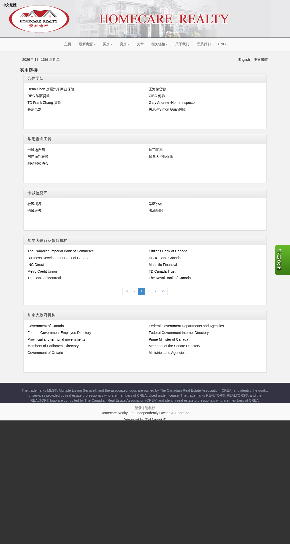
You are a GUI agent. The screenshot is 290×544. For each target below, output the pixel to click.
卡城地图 (156, 211)
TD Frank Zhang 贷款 (44, 103)
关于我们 (182, 44)
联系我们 (204, 44)
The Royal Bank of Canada (170, 278)
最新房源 (87, 44)
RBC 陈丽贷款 (39, 96)
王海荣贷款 (157, 89)
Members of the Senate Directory (174, 346)
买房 (107, 44)
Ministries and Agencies (167, 353)
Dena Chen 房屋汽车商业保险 (51, 89)
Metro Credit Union (42, 271)
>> (163, 291)
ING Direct (36, 265)
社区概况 (35, 204)
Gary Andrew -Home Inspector (172, 103)
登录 (138, 408)
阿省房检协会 (38, 163)
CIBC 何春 (157, 96)
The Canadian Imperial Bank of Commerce (61, 251)
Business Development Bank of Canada (58, 258)
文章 (140, 44)
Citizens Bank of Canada (168, 251)
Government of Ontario (45, 353)
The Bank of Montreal (44, 278)
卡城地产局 (36, 150)
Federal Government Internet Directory (179, 333)
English (244, 60)
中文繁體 (9, 5)
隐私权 (150, 408)
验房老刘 (35, 109)
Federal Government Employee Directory (59, 333)
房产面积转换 (38, 157)
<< (126, 291)
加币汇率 (156, 150)
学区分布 (156, 204)
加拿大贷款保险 (161, 157)
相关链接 (159, 44)
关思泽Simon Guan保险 (167, 109)
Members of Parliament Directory (53, 346)
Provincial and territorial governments (56, 339)
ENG (222, 44)
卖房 (124, 44)
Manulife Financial (163, 265)
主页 (67, 44)
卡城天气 (35, 211)
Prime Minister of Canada (168, 339)
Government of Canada (46, 326)
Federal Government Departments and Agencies (186, 326)
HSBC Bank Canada (165, 258)
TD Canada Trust (162, 271)
